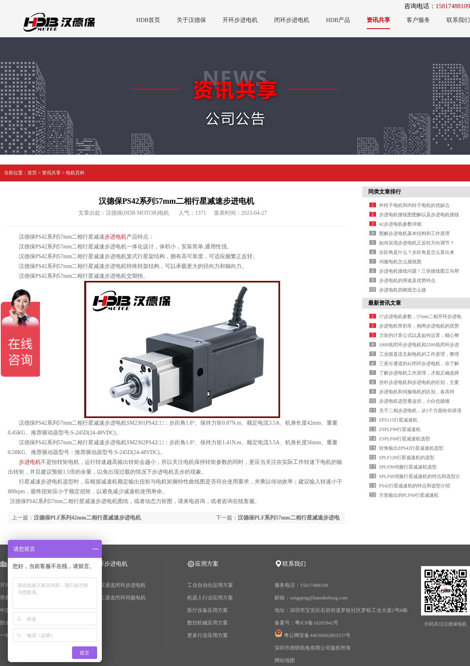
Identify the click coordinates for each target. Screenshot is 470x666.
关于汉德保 (191, 20)
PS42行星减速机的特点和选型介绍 (414, 486)
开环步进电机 (240, 20)
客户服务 (418, 20)
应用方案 (207, 564)
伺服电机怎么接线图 (400, 261)
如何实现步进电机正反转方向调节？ (416, 243)
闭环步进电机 (291, 20)
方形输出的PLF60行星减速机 (409, 495)
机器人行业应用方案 (210, 598)
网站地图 (285, 660)
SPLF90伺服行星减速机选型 (408, 467)
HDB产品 (338, 20)
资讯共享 (378, 20)
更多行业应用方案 (207, 635)
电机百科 (75, 173)
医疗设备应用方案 (207, 610)
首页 (32, 173)
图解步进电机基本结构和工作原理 (414, 233)
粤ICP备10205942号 (316, 623)
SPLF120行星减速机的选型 (406, 457)
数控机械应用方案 (207, 623)
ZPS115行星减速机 (398, 420)
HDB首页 (148, 20)
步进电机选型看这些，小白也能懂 (414, 401)
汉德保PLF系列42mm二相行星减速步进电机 (87, 518)
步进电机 (116, 237)
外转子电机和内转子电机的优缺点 (414, 205)
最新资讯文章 (384, 303)
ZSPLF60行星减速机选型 (404, 439)
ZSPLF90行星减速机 (400, 429)
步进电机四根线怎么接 (402, 290)
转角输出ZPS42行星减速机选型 (411, 448)
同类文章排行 (384, 192)
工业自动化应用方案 (210, 585)
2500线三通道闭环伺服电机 (115, 598)
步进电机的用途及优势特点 (407, 280)
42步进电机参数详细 (400, 224)
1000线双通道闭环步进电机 (115, 585)
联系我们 (458, 20)
